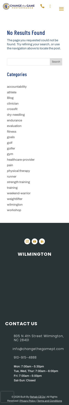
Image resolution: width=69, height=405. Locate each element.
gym (10, 154)
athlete (11, 92)
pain (10, 165)
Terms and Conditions (49, 400)
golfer (11, 148)
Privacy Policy (28, 400)
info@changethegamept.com (38, 349)
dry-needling (16, 114)
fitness (11, 131)
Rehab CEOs (37, 396)
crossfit (12, 109)
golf (9, 143)
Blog (10, 98)
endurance (14, 120)
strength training (18, 182)
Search (56, 61)
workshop (14, 210)
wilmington (15, 204)
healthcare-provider (21, 159)
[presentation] (7, 396)
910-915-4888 (25, 357)
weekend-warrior (19, 193)
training (12, 187)
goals (11, 137)
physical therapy (18, 171)
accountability (17, 86)
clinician (13, 103)
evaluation (14, 126)
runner (11, 176)
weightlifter (14, 199)
